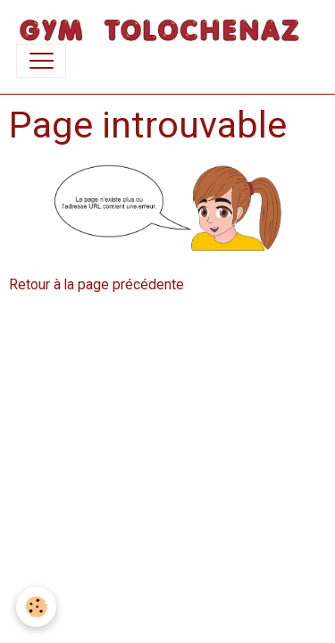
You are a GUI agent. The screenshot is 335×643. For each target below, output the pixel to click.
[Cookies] (36, 607)
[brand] (159, 30)
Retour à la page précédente (96, 284)
